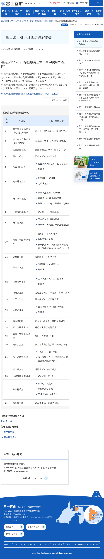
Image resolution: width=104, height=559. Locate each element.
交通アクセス (33, 527)
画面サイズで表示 (59, 100)
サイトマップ (94, 544)
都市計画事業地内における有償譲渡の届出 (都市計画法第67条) (89, 98)
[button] (54, 3)
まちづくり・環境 (26, 21)
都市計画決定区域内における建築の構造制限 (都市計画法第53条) (89, 73)
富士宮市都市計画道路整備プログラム (89, 52)
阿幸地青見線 (10, 437)
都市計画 (38, 21)
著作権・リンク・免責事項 (74, 544)
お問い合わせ (11, 534)
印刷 (65, 25)
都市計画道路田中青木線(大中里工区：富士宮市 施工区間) (89, 129)
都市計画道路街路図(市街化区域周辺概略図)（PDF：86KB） (30, 94)
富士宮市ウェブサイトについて (19, 544)
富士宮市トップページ (9, 21)
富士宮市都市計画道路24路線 (88, 42)
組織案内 (9, 527)
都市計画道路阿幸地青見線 (89, 146)
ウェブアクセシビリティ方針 (47, 544)
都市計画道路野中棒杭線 (89, 139)
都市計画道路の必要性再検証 (89, 61)
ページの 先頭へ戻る (96, 496)
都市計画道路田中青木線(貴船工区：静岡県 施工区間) (89, 117)
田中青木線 (6, 421)
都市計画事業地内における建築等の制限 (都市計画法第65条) (89, 85)
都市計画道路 (48, 21)
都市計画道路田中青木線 (89, 107)
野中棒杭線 (9, 432)
